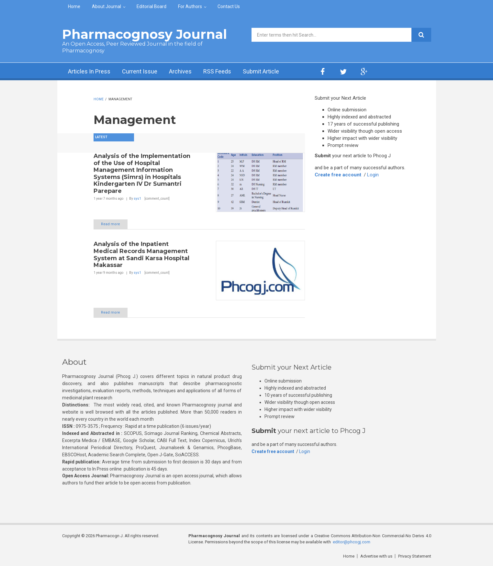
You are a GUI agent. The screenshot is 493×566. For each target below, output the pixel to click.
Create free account (338, 175)
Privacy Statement (414, 556)
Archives (180, 71)
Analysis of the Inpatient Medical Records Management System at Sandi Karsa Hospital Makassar (141, 254)
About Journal (106, 6)
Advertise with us (376, 556)
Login (373, 175)
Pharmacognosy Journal (144, 34)
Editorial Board (151, 6)
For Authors (190, 6)
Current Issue (139, 71)
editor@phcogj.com (351, 541)
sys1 (137, 198)
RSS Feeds (217, 71)
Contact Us (229, 6)
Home (74, 6)
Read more (110, 224)
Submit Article (261, 71)
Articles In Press (89, 71)
